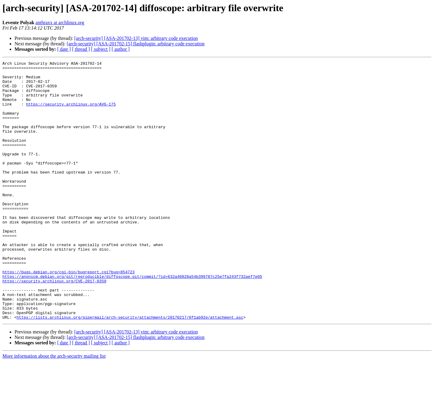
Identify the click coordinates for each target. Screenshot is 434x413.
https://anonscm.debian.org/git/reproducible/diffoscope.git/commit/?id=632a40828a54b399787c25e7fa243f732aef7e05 (132, 320)
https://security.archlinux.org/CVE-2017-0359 (54, 325)
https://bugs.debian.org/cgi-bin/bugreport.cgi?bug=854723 (68, 314)
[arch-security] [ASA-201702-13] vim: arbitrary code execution (136, 38)
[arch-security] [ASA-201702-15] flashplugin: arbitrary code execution (135, 43)
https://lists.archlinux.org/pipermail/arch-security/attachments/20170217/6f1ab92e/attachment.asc (130, 369)
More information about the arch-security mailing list (54, 407)
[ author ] (121, 49)
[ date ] (64, 49)
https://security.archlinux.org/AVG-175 (71, 113)
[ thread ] (81, 49)
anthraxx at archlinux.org (59, 22)
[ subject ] (100, 49)
